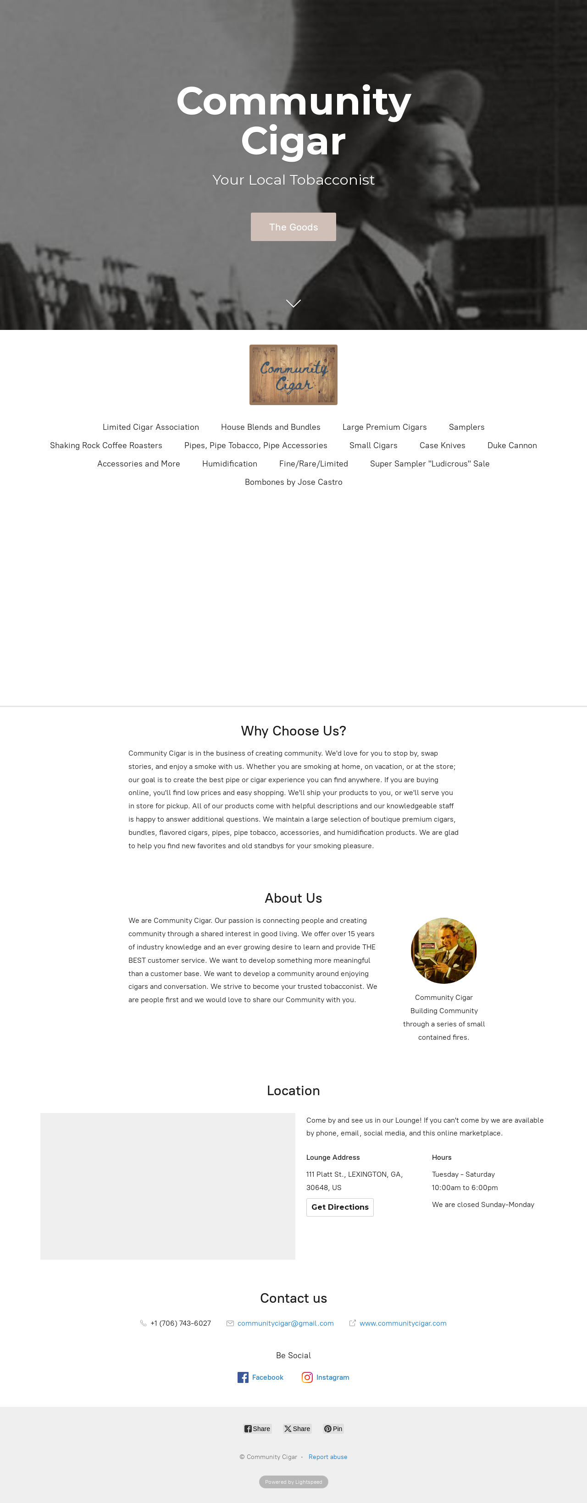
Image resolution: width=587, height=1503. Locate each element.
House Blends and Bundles (271, 427)
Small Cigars (373, 445)
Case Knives (442, 445)
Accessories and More (138, 464)
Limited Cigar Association (151, 427)
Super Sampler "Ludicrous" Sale (430, 464)
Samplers (467, 427)
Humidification (229, 464)
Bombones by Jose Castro (294, 482)
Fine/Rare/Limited (313, 464)
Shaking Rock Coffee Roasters (106, 445)
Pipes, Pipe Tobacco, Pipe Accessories (255, 445)
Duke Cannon (512, 445)
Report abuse (328, 1457)
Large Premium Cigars (385, 427)
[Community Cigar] (293, 375)
